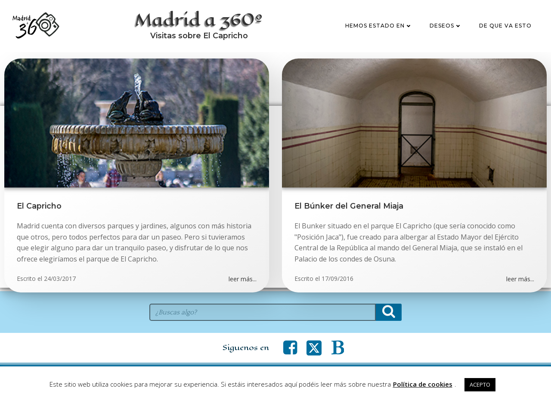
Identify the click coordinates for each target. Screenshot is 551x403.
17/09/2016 (338, 282)
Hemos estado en (379, 27)
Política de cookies (422, 384)
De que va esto (506, 27)
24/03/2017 (60, 282)
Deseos (446, 27)
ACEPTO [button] (480, 384)
